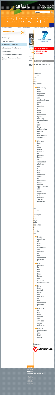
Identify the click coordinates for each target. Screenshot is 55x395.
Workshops (6, 38)
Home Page (11, 19)
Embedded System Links (30, 22)
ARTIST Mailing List (43, 64)
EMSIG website (41, 51)
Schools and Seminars (23, 27)
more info (39, 53)
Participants (23, 19)
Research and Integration (40, 19)
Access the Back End (36, 373)
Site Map (30, 370)
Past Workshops (8, 41)
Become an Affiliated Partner (39, 367)
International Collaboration (11, 48)
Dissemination (12, 22)
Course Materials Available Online (11, 59)
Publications (6, 51)
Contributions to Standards (12, 54)
